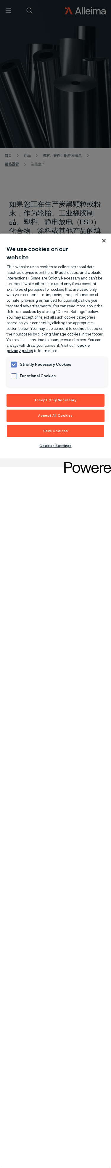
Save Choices (55, 431)
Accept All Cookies (55, 415)
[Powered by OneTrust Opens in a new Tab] (85, 463)
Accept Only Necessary (55, 400)
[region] (55, 701)
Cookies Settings (55, 446)
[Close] (103, 240)
